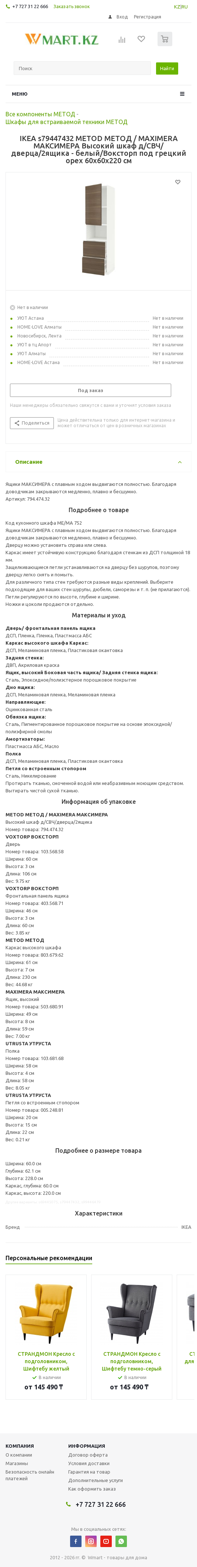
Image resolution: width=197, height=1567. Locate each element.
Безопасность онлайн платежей (30, 1475)
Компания (20, 1445)
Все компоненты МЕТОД (40, 114)
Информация (86, 1445)
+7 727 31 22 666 (30, 6)
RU (185, 6)
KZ (177, 6)
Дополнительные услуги (95, 1480)
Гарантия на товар (89, 1471)
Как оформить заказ (92, 1488)
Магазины (17, 1463)
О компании (19, 1454)
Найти (167, 68)
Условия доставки (89, 1463)
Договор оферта (88, 1454)
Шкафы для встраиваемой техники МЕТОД (67, 122)
